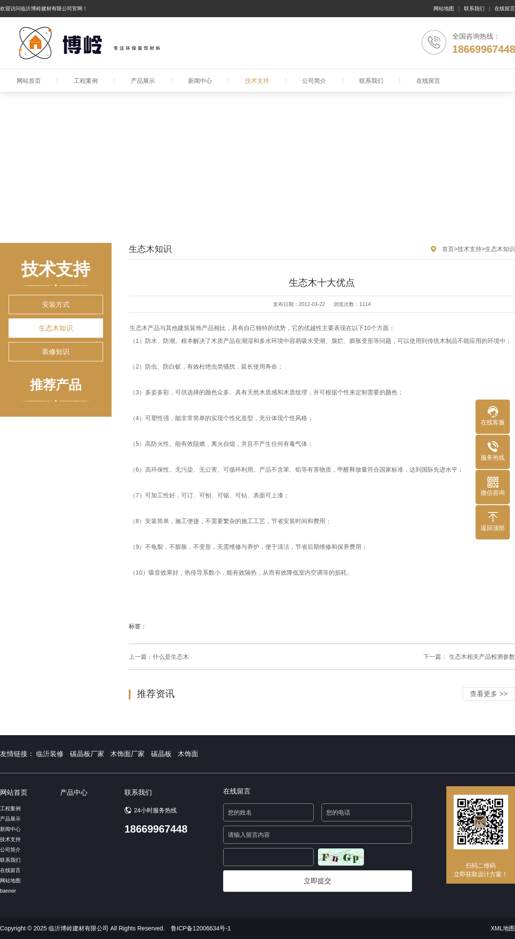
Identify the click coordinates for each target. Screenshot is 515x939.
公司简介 (314, 80)
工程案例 (86, 80)
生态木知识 (56, 328)
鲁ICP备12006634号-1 (201, 928)
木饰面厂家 (127, 753)
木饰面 (188, 753)
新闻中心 (200, 80)
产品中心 (74, 792)
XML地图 (503, 928)
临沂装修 (50, 753)
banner (8, 891)
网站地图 (443, 9)
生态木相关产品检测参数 (481, 656)
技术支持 (257, 80)
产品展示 (143, 80)
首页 (448, 248)
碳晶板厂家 (87, 753)
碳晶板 (161, 753)
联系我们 (474, 9)
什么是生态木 (171, 656)
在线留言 (504, 9)
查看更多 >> (488, 693)
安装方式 (56, 304)
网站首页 (29, 80)
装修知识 (56, 351)
